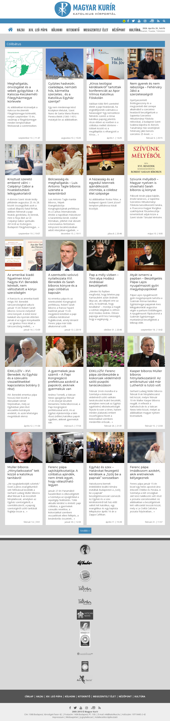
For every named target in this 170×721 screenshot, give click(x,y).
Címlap (29, 696)
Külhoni (57, 30)
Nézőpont (118, 30)
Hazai (21, 30)
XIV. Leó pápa (38, 30)
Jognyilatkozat (86, 717)
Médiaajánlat (72, 717)
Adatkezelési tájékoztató (106, 717)
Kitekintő (73, 30)
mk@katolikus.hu (112, 714)
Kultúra (135, 30)
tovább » (85, 530)
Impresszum (58, 717)
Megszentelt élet (96, 30)
